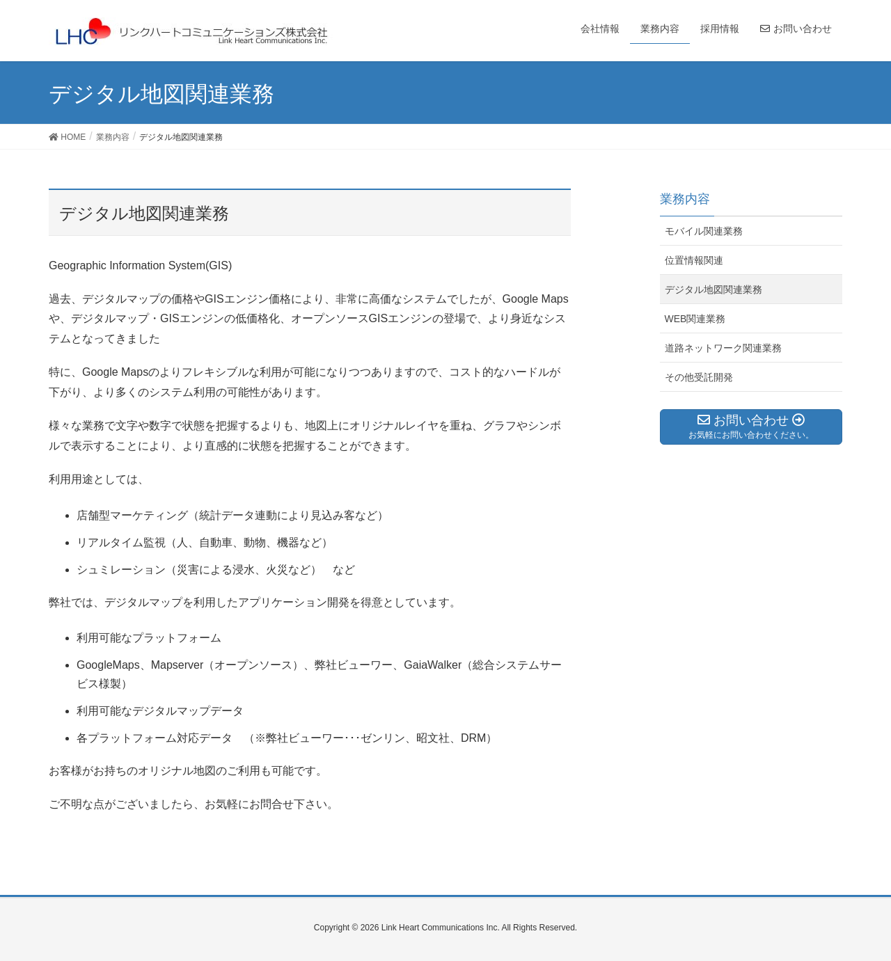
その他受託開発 (699, 377)
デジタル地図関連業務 (713, 289)
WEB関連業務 (695, 318)
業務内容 (685, 199)
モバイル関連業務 (704, 231)
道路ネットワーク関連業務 (723, 348)
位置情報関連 (694, 260)
